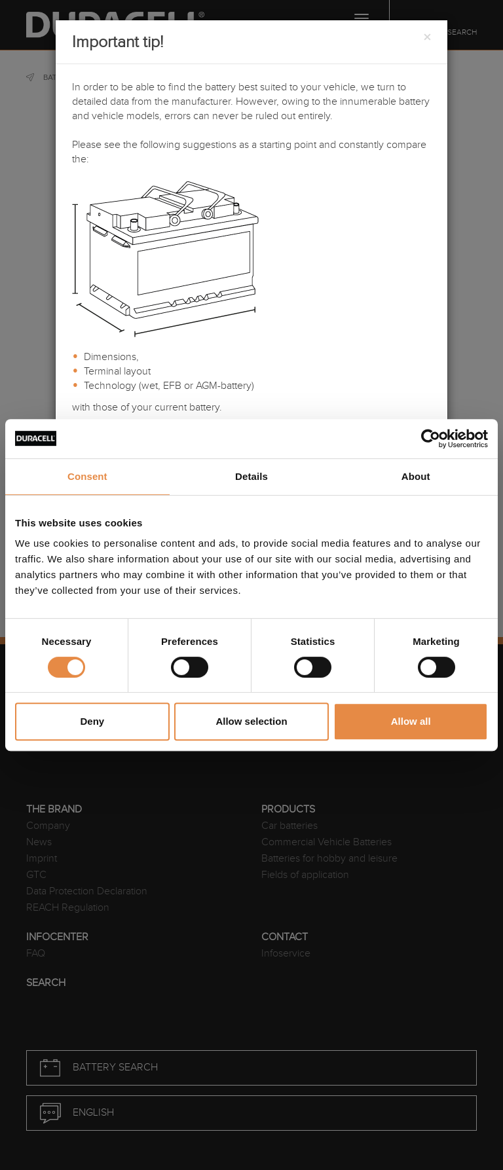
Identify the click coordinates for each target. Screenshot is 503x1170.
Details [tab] (251, 476)
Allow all (411, 721)
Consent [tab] (87, 476)
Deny (92, 721)
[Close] (427, 38)
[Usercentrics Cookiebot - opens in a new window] (430, 438)
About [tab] (415, 476)
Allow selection (251, 721)
